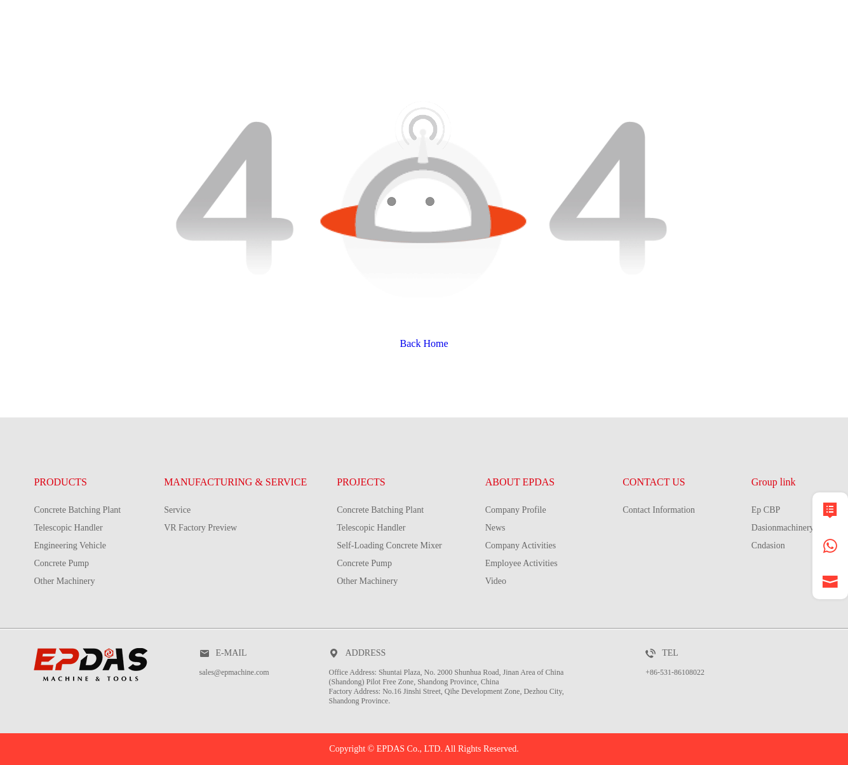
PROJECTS (543, 66)
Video (495, 581)
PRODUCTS (230, 66)
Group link (773, 482)
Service (177, 510)
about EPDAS (657, 66)
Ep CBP (766, 510)
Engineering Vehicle (70, 545)
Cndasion (768, 545)
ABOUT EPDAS (520, 482)
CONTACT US (654, 482)
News (495, 527)
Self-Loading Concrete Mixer (389, 545)
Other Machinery (64, 581)
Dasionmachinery (782, 527)
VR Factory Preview (200, 527)
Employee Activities (521, 563)
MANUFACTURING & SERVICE (387, 66)
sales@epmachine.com (234, 672)
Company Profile (515, 510)
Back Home (424, 343)
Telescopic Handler (68, 527)
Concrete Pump (61, 563)
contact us (779, 66)
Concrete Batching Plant (77, 510)
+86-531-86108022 (674, 672)
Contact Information (659, 510)
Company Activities (520, 545)
